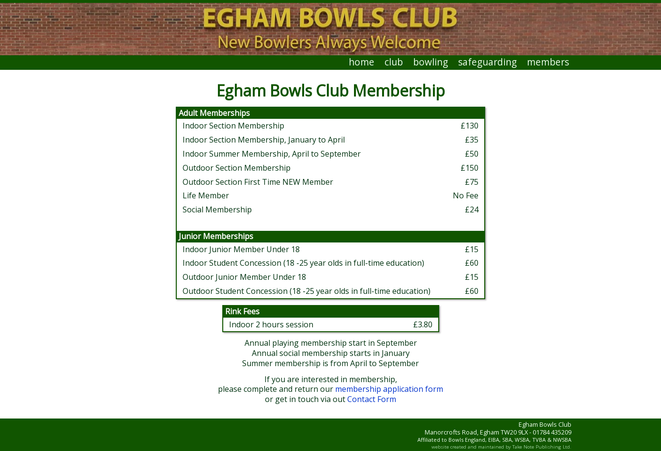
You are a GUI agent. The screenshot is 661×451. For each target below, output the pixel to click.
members (548, 61)
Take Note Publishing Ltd (541, 447)
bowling (430, 61)
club (393, 61)
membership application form (389, 389)
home (361, 61)
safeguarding (487, 61)
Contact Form (371, 399)
